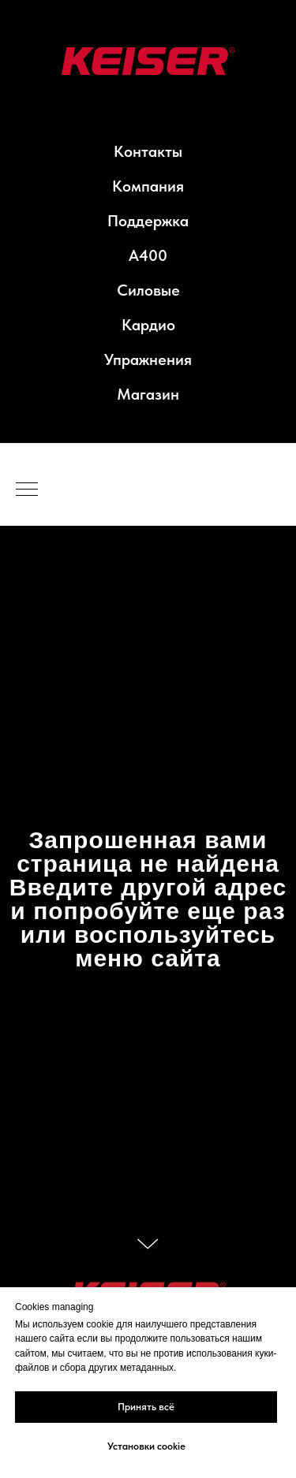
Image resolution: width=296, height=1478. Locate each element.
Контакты (148, 151)
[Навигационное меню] (27, 490)
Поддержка (148, 220)
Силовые (148, 290)
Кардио (148, 324)
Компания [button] (148, 186)
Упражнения (148, 359)
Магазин (148, 394)
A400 (148, 255)
